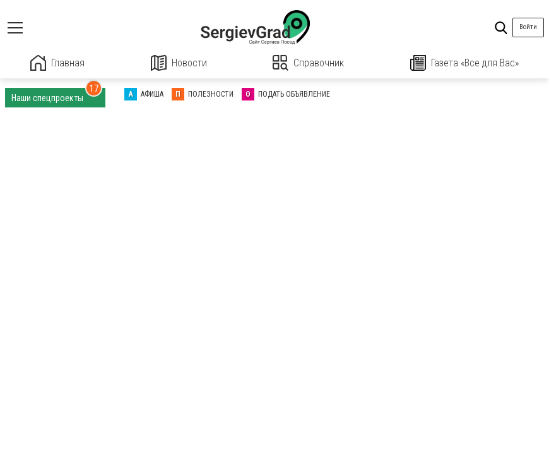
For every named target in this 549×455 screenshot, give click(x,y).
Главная (57, 63)
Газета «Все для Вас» (464, 63)
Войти (528, 27)
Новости (179, 63)
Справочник (308, 63)
